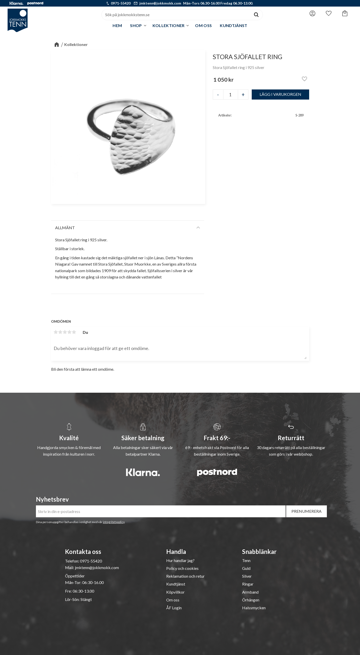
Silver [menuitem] (247, 576)
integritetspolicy (113, 522)
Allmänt (65, 227)
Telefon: (72, 560)
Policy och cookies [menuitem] (182, 568)
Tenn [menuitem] (246, 560)
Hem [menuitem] (117, 25)
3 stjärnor (65, 332)
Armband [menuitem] (250, 592)
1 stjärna (56, 332)
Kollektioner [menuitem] (169, 25)
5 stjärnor (74, 332)
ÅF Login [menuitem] (174, 607)
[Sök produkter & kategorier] (176, 14)
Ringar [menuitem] (247, 584)
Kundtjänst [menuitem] (233, 25)
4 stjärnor (69, 332)
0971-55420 (121, 3)
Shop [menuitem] (136, 25)
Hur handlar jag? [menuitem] (180, 560)
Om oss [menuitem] (203, 25)
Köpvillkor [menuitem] (175, 592)
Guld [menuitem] (246, 568)
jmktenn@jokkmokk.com (160, 3)
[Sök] (256, 14)
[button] (329, 13)
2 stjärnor (60, 332)
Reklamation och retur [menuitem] (185, 576)
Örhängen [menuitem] (250, 600)
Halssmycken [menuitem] (254, 607)
